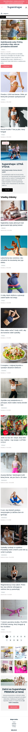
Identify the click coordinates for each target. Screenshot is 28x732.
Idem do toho (13, 707)
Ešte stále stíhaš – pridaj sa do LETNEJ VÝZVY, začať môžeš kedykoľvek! (14, 2)
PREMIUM (14, 723)
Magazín (14, 725)
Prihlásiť (26, 7)
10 (17, 640)
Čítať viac (6, 66)
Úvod (14, 722)
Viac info (7, 189)
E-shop (14, 726)
